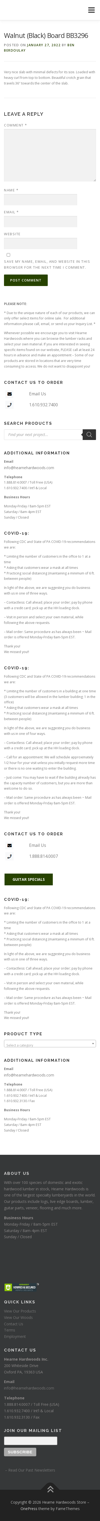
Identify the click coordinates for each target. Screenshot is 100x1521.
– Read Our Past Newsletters (29, 1470)
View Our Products (20, 1311)
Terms (9, 1330)
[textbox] (50, 1045)
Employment (15, 1336)
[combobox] (50, 1043)
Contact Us (13, 1323)
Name (11, 190)
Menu (91, 10)
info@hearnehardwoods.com (29, 467)
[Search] (89, 434)
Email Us (37, 394)
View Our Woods (18, 1317)
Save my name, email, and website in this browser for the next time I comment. (47, 264)
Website (12, 233)
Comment (15, 125)
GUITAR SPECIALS (29, 879)
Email (11, 212)
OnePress (29, 1508)
